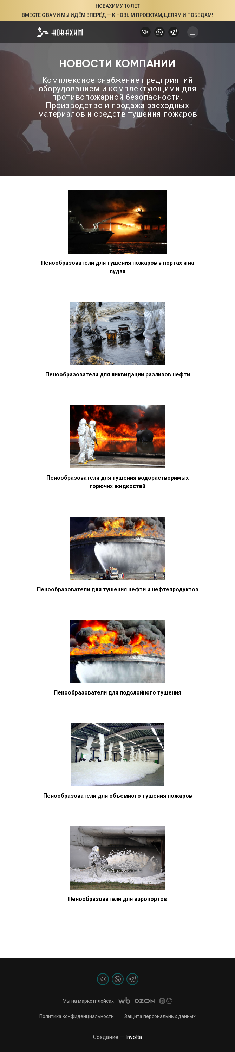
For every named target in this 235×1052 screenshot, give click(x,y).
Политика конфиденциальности (76, 1016)
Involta (133, 1037)
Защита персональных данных (160, 1016)
